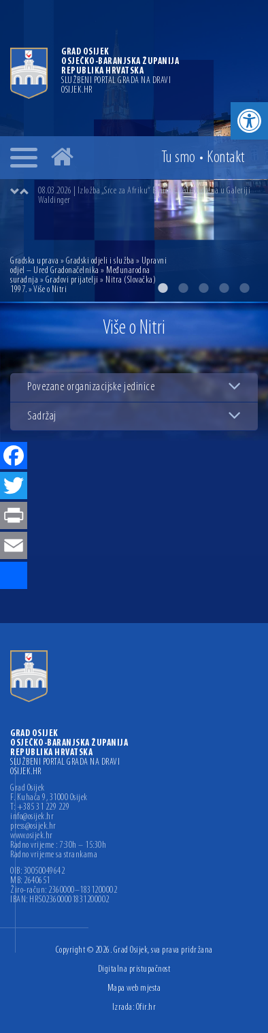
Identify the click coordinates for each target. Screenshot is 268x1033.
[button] (249, 121)
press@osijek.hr (33, 826)
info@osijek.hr (32, 817)
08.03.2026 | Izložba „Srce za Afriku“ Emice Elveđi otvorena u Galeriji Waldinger (144, 196)
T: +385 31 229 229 (39, 807)
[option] (147, 196)
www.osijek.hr (31, 836)
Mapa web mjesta (134, 988)
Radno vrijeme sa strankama (53, 855)
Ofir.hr (146, 1007)
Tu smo (178, 158)
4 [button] (224, 288)
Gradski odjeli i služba (100, 261)
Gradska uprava (34, 261)
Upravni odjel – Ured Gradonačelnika (88, 266)
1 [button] (162, 288)
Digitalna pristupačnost (134, 969)
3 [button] (203, 288)
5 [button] (244, 288)
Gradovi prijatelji (72, 280)
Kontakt (226, 158)
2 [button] (183, 288)
